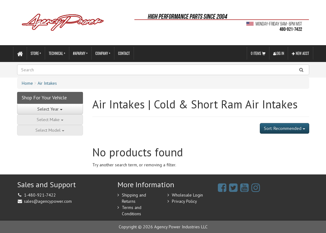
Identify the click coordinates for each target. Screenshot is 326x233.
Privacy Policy (184, 201)
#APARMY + (80, 53)
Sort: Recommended (284, 128)
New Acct (300, 53)
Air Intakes (47, 83)
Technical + (57, 53)
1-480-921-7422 (40, 195)
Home (27, 83)
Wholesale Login (187, 195)
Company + (102, 53)
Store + (36, 53)
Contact (124, 53)
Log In (278, 53)
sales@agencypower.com (48, 201)
